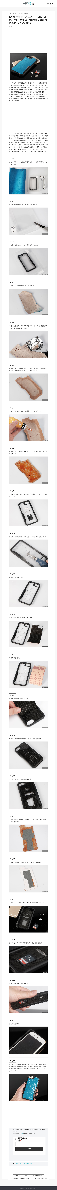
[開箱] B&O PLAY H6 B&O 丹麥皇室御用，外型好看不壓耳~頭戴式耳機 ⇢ (28, 1178)
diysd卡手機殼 (18, 1163)
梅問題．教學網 (28, 3)
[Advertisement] (28, 39)
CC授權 (21, 1133)
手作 (31, 1163)
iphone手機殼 (26, 1163)
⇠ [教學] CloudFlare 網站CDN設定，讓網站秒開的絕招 (28, 1176)
